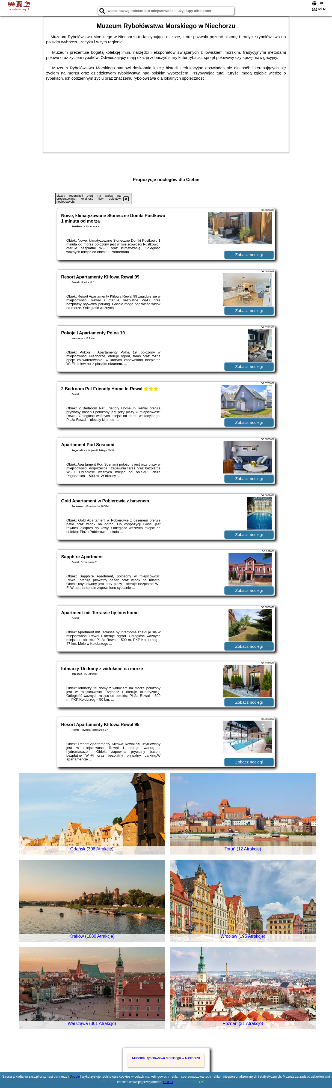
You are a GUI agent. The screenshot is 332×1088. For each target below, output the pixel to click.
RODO (168, 1082)
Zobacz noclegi (249, 254)
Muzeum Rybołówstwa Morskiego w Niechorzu (166, 1058)
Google (74, 1076)
